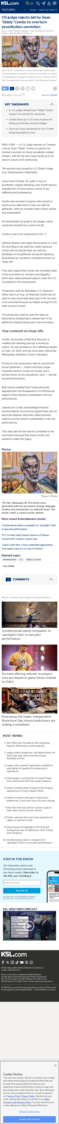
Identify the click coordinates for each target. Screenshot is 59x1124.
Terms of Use (15, 979)
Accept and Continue (29, 1119)
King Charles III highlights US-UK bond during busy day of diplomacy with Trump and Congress (30, 910)
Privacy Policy (28, 1096)
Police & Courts (33, 601)
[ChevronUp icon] (52, 104)
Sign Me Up (22, 971)
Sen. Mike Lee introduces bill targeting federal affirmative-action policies (28, 825)
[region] (29, 1092)
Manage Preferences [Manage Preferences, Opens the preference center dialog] (29, 1111)
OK (55, 1065)
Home (33, 10)
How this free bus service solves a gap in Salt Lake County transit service (29, 890)
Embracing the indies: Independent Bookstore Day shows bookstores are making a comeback (28, 762)
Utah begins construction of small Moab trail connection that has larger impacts (29, 860)
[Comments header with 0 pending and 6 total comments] (29, 620)
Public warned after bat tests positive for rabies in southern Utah (30, 899)
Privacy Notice (28, 979)
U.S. (21, 601)
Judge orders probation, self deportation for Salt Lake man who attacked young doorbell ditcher (31, 836)
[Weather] (29, 3)
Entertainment (9, 601)
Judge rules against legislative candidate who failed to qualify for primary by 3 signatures (30, 849)
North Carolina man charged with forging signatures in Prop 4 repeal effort (30, 870)
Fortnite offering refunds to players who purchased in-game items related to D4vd (29, 719)
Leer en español (49, 95)
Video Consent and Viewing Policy (26, 1101)
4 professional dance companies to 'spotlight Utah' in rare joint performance (26, 676)
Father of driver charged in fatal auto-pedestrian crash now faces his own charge (31, 880)
